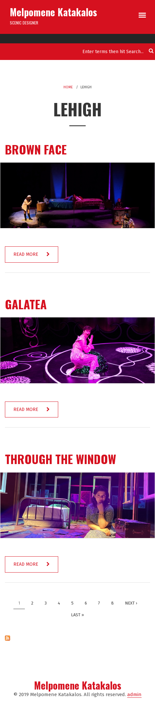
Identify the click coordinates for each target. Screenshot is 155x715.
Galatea (26, 304)
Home (68, 87)
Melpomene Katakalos (53, 12)
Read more (35, 257)
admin (134, 694)
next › (131, 603)
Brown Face (36, 149)
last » (77, 614)
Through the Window (60, 458)
